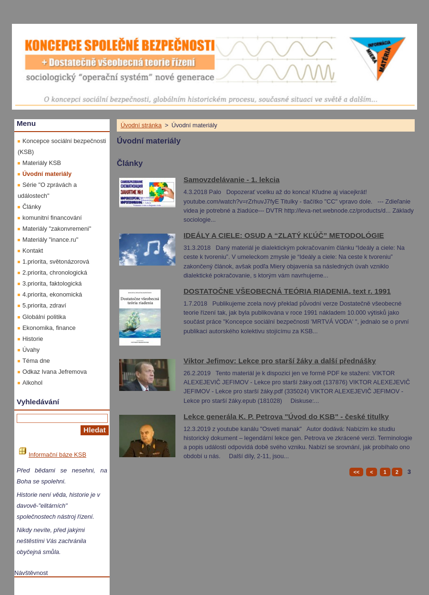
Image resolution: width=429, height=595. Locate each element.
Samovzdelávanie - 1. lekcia (232, 179)
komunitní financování (52, 217)
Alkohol (32, 382)
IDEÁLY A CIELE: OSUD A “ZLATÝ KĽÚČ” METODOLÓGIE (284, 235)
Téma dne (36, 360)
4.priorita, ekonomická (52, 294)
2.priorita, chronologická (54, 272)
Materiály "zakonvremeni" (56, 228)
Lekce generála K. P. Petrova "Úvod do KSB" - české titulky (286, 416)
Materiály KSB (41, 162)
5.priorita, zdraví (44, 305)
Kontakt (32, 250)
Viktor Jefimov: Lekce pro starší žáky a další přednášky (280, 361)
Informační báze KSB (52, 454)
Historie (32, 338)
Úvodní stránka (141, 125)
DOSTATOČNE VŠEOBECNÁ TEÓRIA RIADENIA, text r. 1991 (287, 291)
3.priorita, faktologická (52, 283)
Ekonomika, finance (49, 327)
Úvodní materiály (47, 173)
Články (31, 206)
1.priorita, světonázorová (55, 261)
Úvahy (31, 349)
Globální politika (44, 316)
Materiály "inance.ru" (50, 239)
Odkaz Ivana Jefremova (54, 371)
